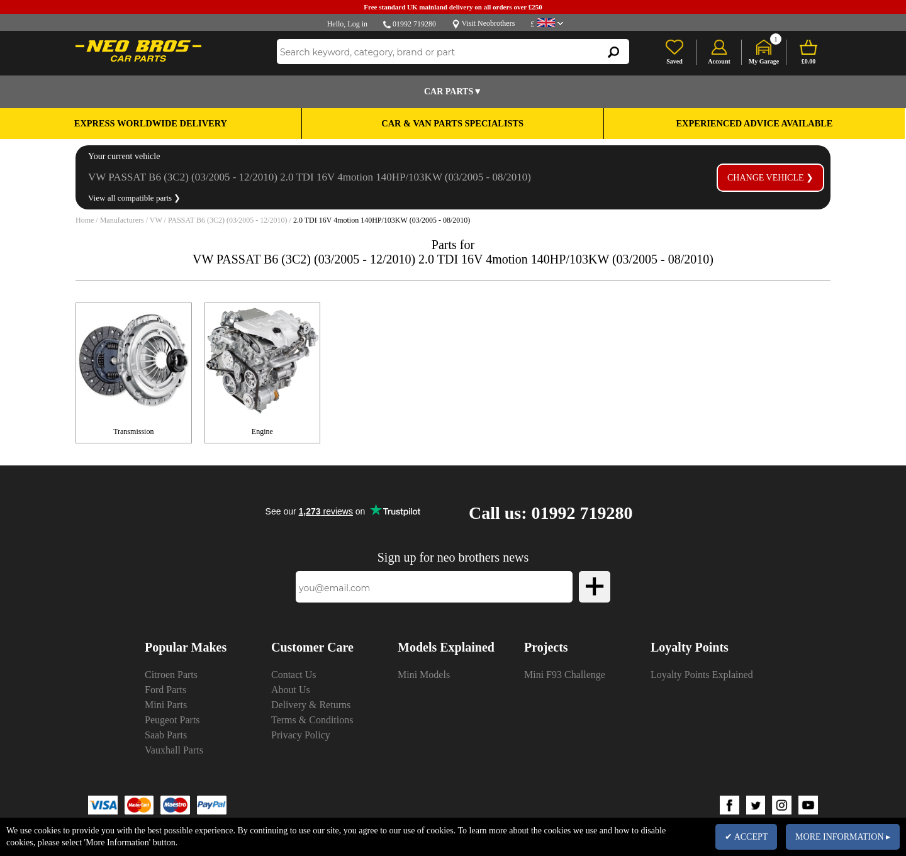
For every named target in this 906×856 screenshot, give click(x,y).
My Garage (764, 61)
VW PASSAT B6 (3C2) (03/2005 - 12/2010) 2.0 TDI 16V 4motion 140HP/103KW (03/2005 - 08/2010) (309, 177)
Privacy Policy (300, 735)
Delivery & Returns (310, 704)
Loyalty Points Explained (702, 674)
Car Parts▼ (453, 91)
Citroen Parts (171, 674)
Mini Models (424, 674)
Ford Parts (165, 689)
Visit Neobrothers (488, 23)
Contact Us (293, 674)
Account (719, 61)
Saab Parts (166, 735)
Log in (357, 23)
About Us (290, 689)
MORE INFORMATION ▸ (842, 837)
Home (85, 220)
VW (156, 220)
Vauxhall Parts (174, 750)
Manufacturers (122, 220)
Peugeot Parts (172, 719)
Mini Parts (166, 704)
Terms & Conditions (312, 719)
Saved (674, 61)
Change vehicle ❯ (770, 177)
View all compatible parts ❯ (134, 198)
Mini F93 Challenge (564, 674)
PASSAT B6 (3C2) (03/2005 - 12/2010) (228, 220)
